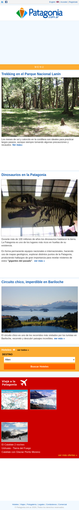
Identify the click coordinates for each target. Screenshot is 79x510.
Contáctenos (51, 504)
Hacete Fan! (6, 2)
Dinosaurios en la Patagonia (23, 175)
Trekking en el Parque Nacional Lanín (31, 74)
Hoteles (15, 504)
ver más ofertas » (67, 455)
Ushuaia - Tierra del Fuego (16, 448)
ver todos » (23, 350)
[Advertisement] (39, 42)
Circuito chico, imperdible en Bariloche (32, 282)
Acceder (63, 2)
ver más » (39, 261)
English (54, 2)
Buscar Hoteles (39, 366)
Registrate (73, 2)
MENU (39, 67)
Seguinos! (2, 2)
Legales (41, 504)
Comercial (62, 504)
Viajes (22, 504)
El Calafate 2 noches (13, 444)
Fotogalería (31, 504)
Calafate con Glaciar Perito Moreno (21, 452)
